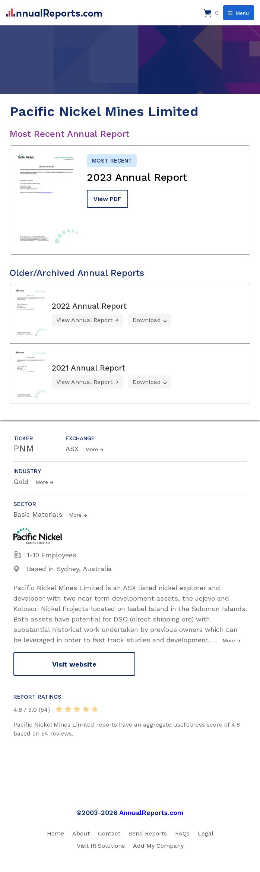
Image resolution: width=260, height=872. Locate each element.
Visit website (74, 664)
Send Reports (148, 833)
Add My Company (158, 845)
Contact (109, 833)
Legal (205, 833)
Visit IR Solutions (101, 845)
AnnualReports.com (151, 812)
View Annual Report (84, 320)
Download (147, 320)
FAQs (182, 833)
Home (55, 833)
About (81, 833)
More (91, 449)
